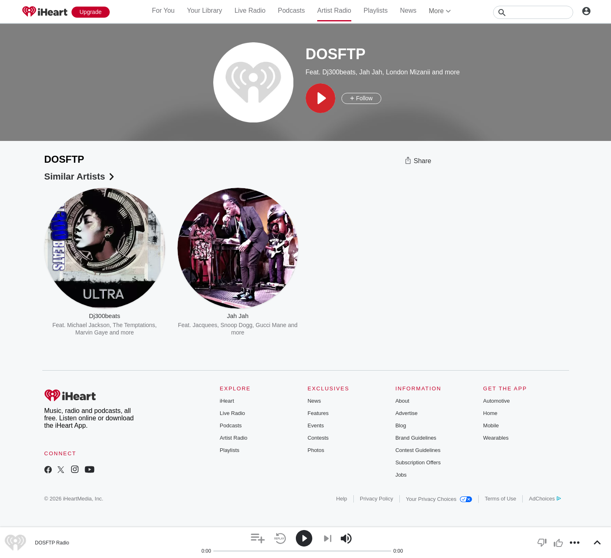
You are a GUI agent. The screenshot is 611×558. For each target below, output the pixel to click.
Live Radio (250, 10)
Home (490, 413)
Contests (317, 438)
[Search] (533, 12)
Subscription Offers (417, 462)
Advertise (406, 413)
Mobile (491, 425)
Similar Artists (80, 176)
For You (163, 10)
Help (341, 499)
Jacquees (205, 325)
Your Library (204, 10)
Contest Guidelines (417, 450)
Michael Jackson (88, 325)
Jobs (400, 475)
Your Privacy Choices (439, 499)
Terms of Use (500, 499)
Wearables (496, 438)
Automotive (496, 401)
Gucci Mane (271, 325)
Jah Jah (370, 72)
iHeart (227, 401)
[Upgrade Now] (90, 12)
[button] (320, 98)
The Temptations (134, 325)
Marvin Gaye (91, 332)
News (408, 10)
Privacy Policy (376, 499)
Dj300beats (338, 72)
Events (315, 425)
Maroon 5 (338, 325)
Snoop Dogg (236, 325)
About (402, 401)
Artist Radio (334, 10)
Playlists (376, 10)
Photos (315, 450)
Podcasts (291, 10)
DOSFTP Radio (52, 543)
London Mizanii (408, 72)
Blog (400, 425)
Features (317, 413)
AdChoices (544, 499)
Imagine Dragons (375, 325)
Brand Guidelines (415, 438)
